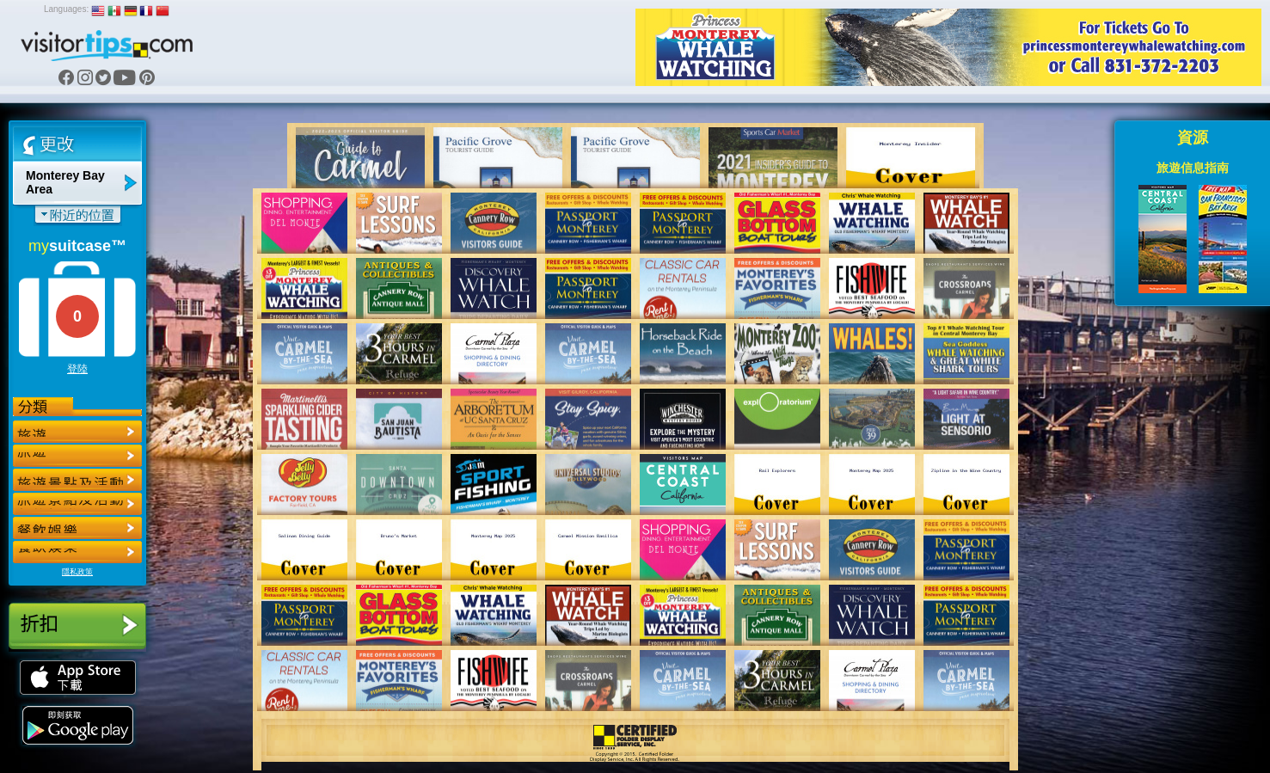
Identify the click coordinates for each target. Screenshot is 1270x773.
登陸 (77, 369)
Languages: (66, 9)
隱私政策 (77, 571)
